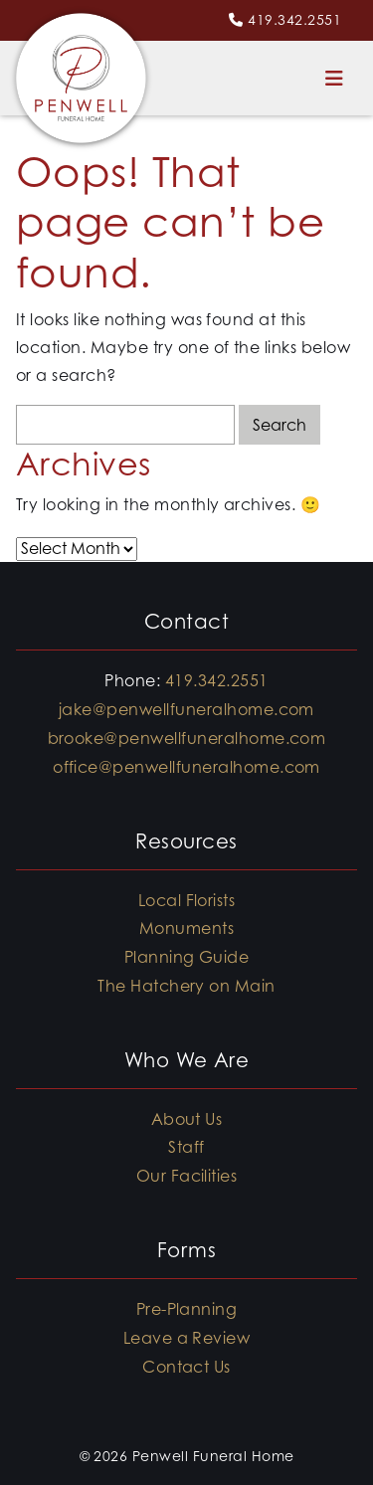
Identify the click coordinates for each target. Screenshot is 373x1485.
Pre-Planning (187, 1309)
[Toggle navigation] (334, 77)
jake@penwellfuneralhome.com (186, 709)
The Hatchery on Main (186, 986)
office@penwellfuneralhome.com (186, 767)
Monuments (186, 928)
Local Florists (187, 900)
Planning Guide (187, 957)
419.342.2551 (294, 19)
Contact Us (186, 1367)
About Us (187, 1119)
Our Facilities (187, 1176)
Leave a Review (187, 1338)
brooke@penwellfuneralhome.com (187, 738)
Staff (186, 1147)
